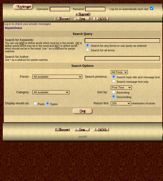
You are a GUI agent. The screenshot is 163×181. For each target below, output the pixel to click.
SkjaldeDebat (13, 27)
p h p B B (82, 136)
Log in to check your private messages (27, 23)
